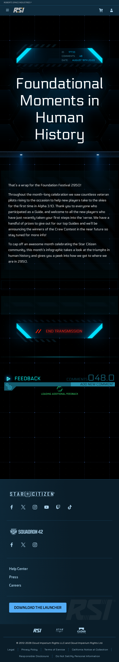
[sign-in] (111, 10)
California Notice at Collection (90, 649)
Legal (11, 649)
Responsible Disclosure (34, 656)
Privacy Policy (29, 649)
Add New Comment (97, 384)
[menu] (7, 10)
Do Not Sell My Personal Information (78, 656)
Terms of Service (54, 649)
